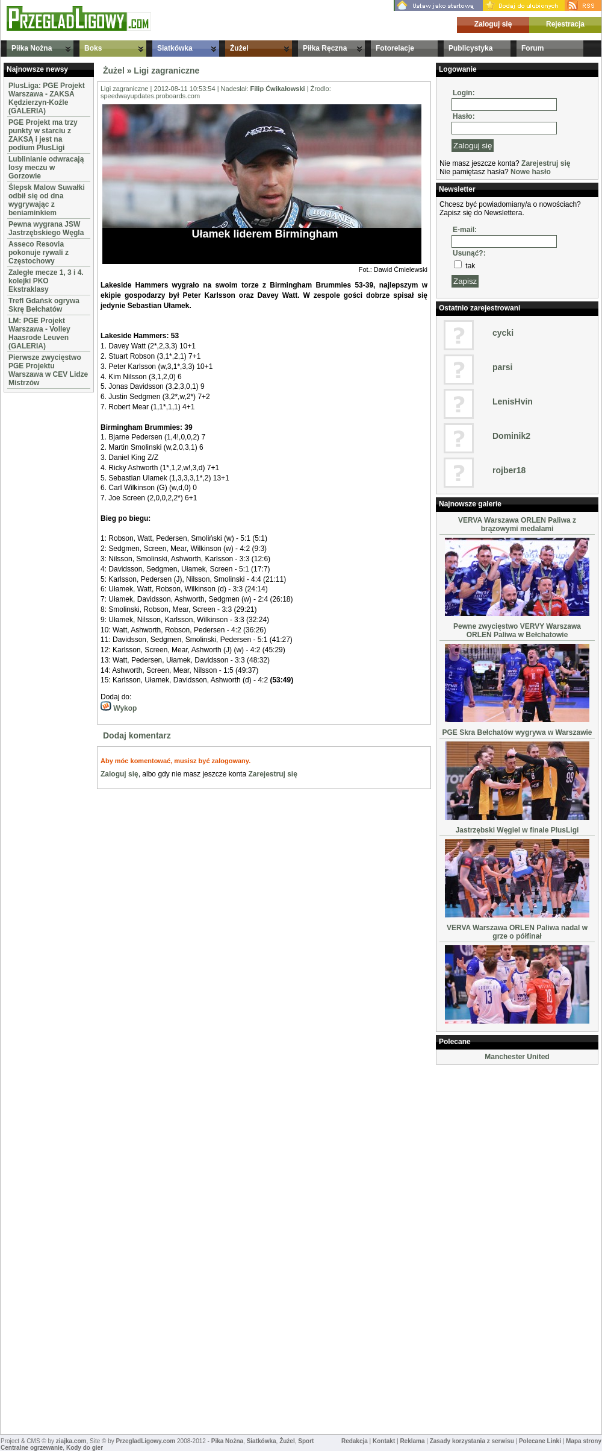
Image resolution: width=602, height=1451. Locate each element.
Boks (93, 48)
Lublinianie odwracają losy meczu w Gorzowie (46, 167)
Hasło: (464, 116)
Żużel (239, 48)
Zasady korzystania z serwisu (472, 1441)
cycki (503, 333)
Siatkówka (175, 48)
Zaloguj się (493, 24)
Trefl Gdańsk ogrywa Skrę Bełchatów (43, 305)
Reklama (412, 1441)
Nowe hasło (530, 172)
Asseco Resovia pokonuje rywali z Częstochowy (38, 252)
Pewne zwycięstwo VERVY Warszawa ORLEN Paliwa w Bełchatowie (517, 630)
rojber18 (509, 470)
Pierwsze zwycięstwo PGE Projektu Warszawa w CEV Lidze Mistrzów (48, 370)
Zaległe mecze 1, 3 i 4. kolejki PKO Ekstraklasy (46, 281)
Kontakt (384, 1441)
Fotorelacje (395, 48)
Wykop (119, 708)
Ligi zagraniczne (166, 70)
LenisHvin (512, 401)
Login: (464, 93)
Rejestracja (565, 24)
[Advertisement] (40, 576)
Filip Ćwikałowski (277, 88)
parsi (502, 367)
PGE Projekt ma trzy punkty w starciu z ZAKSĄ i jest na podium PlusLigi (43, 135)
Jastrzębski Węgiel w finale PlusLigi (517, 830)
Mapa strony (583, 1441)
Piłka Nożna (31, 48)
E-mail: (465, 229)
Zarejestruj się (272, 774)
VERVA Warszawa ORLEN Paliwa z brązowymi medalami (517, 524)
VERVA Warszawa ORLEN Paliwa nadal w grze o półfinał (517, 932)
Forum (532, 48)
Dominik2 (511, 436)
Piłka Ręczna (325, 48)
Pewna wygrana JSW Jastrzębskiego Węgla (46, 228)
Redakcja (354, 1441)
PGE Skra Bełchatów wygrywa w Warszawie (517, 732)
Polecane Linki (540, 1441)
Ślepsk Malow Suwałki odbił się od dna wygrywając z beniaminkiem (46, 200)
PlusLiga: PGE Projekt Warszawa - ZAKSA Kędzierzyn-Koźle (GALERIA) (46, 98)
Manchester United (517, 1057)
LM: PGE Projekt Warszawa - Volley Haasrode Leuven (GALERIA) (39, 333)
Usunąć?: (469, 253)
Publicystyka (470, 48)
